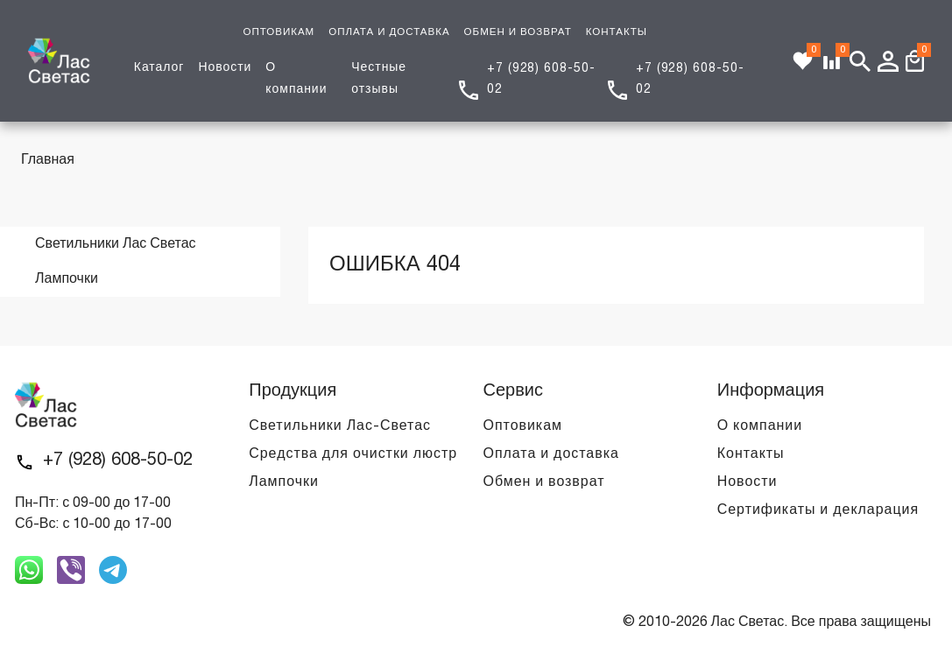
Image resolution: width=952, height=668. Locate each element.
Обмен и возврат (544, 482)
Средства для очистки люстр (353, 454)
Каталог (159, 68)
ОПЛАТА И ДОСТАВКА (388, 32)
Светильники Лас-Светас (340, 426)
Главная (47, 160)
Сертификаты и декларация (818, 510)
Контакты (751, 454)
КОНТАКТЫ (616, 32)
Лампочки (284, 482)
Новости (224, 68)
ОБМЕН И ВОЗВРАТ (518, 32)
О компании (759, 426)
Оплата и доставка (551, 454)
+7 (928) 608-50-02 (118, 460)
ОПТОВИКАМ (278, 32)
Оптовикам (522, 426)
